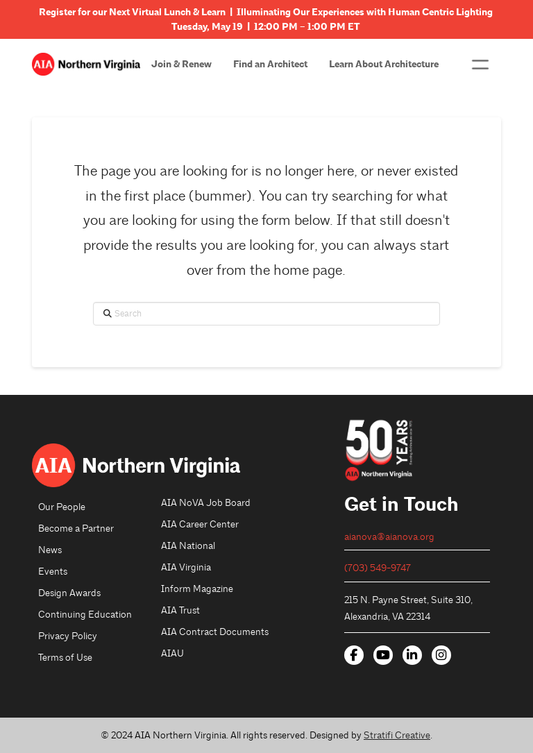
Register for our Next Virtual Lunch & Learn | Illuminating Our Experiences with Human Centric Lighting (267, 12)
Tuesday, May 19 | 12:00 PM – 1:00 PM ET (266, 26)
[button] (479, 64)
